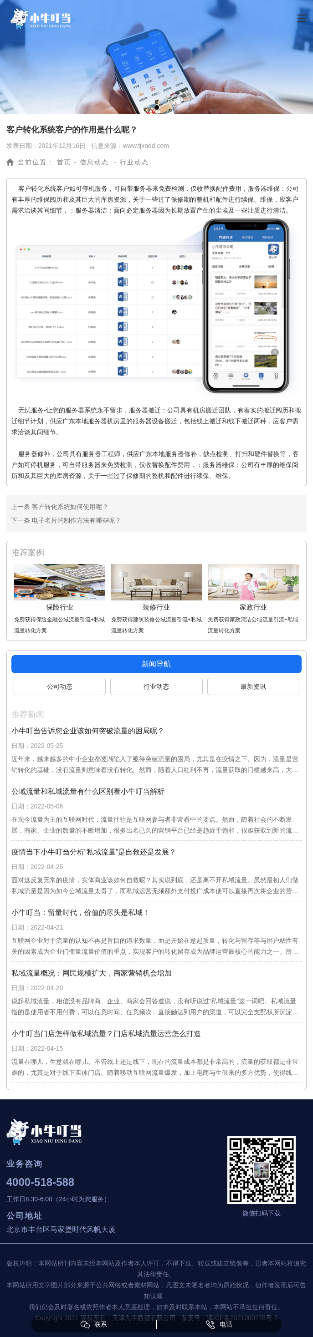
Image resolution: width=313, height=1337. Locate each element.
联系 (94, 1324)
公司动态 (59, 686)
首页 (64, 162)
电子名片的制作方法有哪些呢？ (75, 520)
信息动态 (94, 162)
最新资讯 (253, 686)
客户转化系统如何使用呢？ (69, 506)
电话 (219, 1324)
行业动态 (156, 686)
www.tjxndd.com (146, 145)
